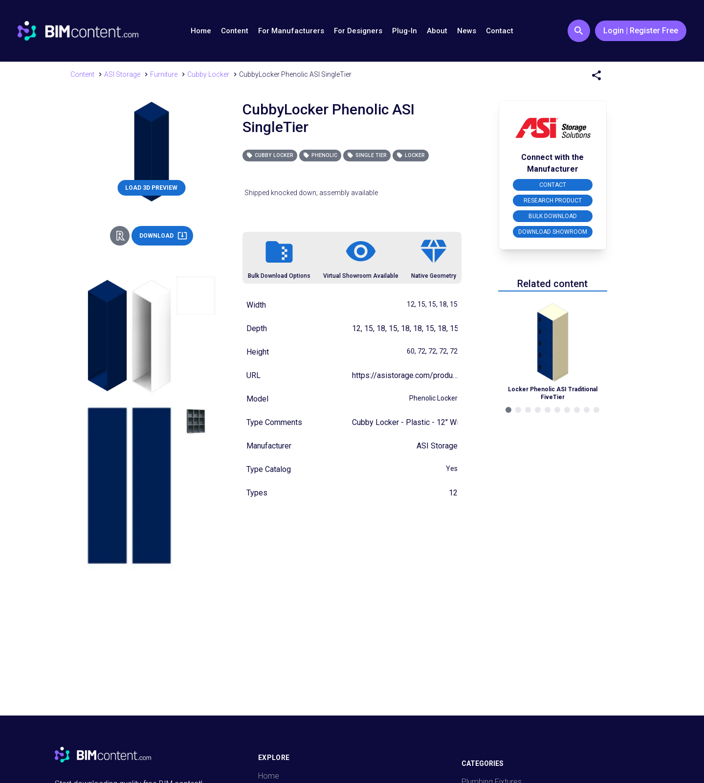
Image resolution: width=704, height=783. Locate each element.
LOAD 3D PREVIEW (151, 187)
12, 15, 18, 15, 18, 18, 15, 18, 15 (405, 328)
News (466, 30)
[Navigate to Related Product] (552, 350)
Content (234, 30)
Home (201, 30)
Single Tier (367, 155)
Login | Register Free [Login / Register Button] (640, 30)
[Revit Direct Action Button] (120, 236)
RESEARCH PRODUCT (553, 200)
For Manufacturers (291, 30)
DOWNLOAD (163, 236)
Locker (410, 155)
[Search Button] (579, 31)
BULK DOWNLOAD (552, 216)
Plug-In (404, 30)
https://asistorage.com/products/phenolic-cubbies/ (440, 375)
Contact (499, 30)
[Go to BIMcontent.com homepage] (78, 31)
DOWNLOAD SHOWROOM (552, 231)
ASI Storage (437, 445)
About (437, 30)
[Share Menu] (596, 75)
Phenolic (320, 155)
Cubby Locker (269, 155)
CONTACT (552, 184)
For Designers (358, 30)
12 (453, 492)
